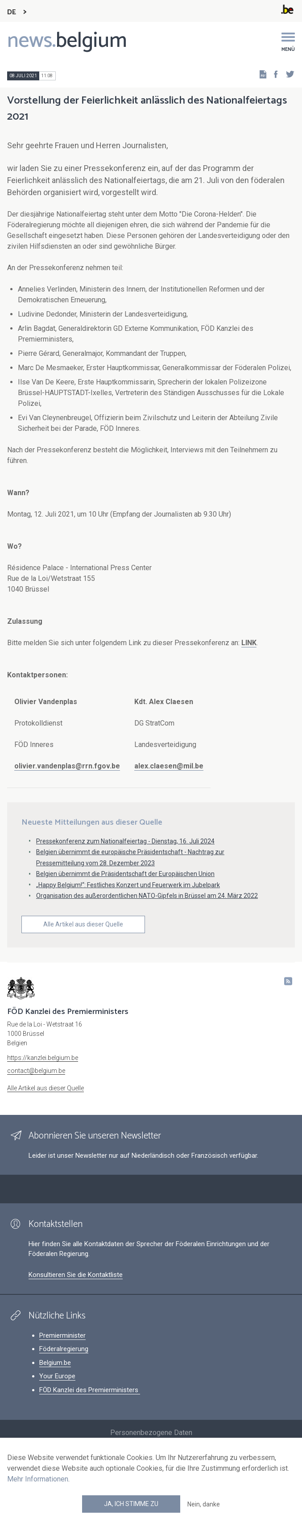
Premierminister (62, 1335)
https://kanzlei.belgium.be (42, 1057)
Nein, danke (203, 1504)
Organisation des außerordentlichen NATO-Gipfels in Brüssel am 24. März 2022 (147, 895)
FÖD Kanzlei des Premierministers (89, 1390)
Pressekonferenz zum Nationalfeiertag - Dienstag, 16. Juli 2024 (125, 841)
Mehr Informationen (37, 1479)
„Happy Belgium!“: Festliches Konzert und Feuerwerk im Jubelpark (128, 885)
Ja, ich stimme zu (131, 1503)
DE (11, 12)
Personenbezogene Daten (151, 1432)
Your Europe (57, 1376)
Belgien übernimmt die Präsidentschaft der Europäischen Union (125, 873)
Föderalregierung (63, 1349)
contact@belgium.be (36, 1070)
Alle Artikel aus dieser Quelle (83, 924)
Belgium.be (55, 1363)
